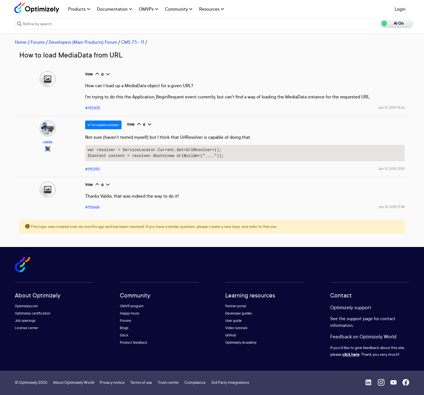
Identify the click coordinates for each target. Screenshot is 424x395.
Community (178, 9)
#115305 (92, 107)
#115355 (92, 169)
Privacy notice (112, 382)
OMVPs (148, 9)
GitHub (230, 335)
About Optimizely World (73, 382)
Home (21, 42)
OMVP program (131, 306)
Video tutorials (236, 327)
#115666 (92, 207)
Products (79, 9)
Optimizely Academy (241, 342)
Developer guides (238, 313)
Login (400, 9)
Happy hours (129, 313)
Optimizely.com (26, 306)
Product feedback (133, 342)
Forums (38, 42)
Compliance (195, 382)
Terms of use (141, 382)
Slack (124, 335)
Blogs (124, 327)
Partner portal (235, 306)
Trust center (168, 382)
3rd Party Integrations (230, 382)
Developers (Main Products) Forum (83, 42)
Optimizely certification (32, 313)
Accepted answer (103, 125)
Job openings (25, 320)
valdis (47, 141)
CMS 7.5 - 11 (132, 42)
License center (26, 327)
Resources (211, 9)
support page (360, 318)
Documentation (114, 9)
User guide (233, 320)
